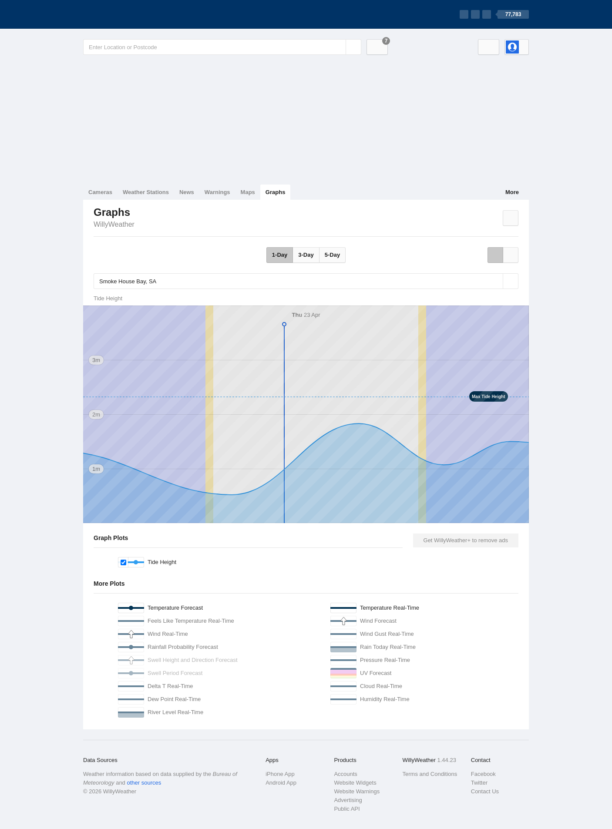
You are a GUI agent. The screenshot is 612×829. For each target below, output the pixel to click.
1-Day (279, 255)
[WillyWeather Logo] (124, 14)
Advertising (348, 800)
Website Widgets (355, 782)
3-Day (305, 255)
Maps (248, 192)
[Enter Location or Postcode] (222, 47)
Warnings (217, 192)
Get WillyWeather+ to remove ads (466, 540)
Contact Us (485, 791)
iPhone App (280, 774)
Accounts (345, 774)
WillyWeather (114, 224)
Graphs (276, 192)
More (512, 192)
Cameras (100, 192)
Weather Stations (146, 192)
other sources (144, 782)
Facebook (483, 774)
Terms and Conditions (430, 774)
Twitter (479, 782)
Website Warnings (357, 791)
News (186, 192)
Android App (281, 782)
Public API (347, 809)
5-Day (332, 255)
